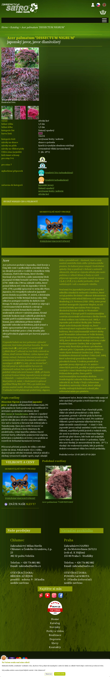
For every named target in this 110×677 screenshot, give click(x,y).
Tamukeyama (21, 414)
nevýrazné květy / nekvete (51, 191)
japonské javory (46, 185)
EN (103, 4)
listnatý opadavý (46, 188)
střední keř (43, 194)
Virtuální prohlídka (77, 531)
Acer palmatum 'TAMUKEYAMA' (57, 502)
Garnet (9, 414)
